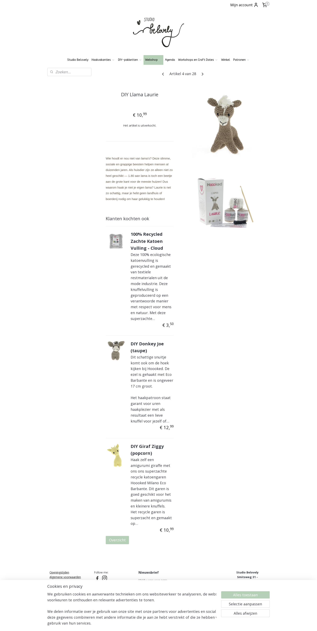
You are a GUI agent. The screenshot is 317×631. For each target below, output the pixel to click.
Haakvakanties (103, 60)
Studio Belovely (77, 60)
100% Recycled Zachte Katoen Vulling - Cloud (147, 241)
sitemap (144, 623)
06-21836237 (246, 586)
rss (152, 623)
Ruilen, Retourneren (62, 586)
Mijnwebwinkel (203, 623)
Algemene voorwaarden (65, 577)
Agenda (170, 60)
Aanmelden (151, 595)
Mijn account (244, 4)
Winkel (225, 60)
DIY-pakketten (130, 60)
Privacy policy (58, 581)
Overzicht (117, 540)
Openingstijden (59, 572)
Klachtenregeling (60, 590)
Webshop (153, 60)
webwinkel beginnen (168, 623)
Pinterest (100, 583)
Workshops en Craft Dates (198, 60)
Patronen (241, 60)
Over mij (55, 595)
